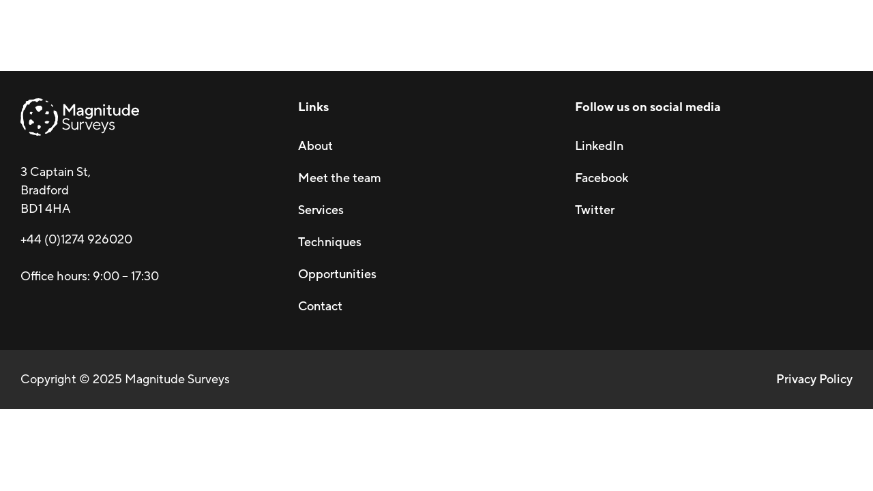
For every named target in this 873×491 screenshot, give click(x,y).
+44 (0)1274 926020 (76, 239)
